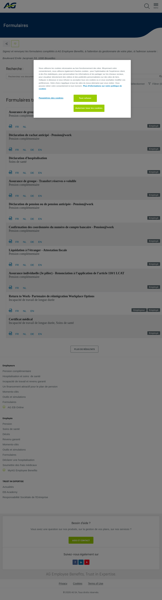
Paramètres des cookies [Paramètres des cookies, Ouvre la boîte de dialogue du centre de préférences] (51, 98)
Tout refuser (85, 98)
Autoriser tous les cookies (89, 108)
